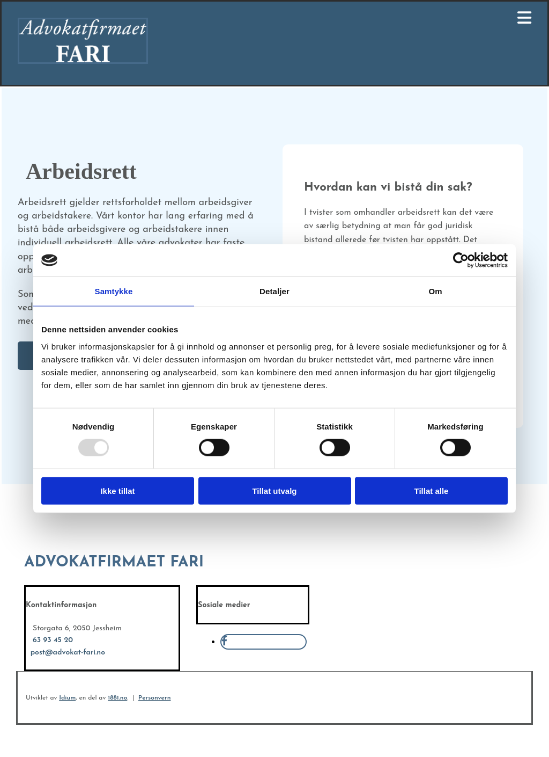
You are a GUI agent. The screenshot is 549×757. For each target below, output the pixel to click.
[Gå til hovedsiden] (83, 61)
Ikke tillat (117, 490)
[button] (364, 19)
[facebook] (224, 642)
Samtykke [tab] (114, 291)
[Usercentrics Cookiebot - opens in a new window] (461, 260)
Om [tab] (435, 291)
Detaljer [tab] (274, 291)
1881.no (117, 698)
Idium (67, 698)
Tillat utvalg (274, 490)
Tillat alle (431, 490)
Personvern (154, 698)
